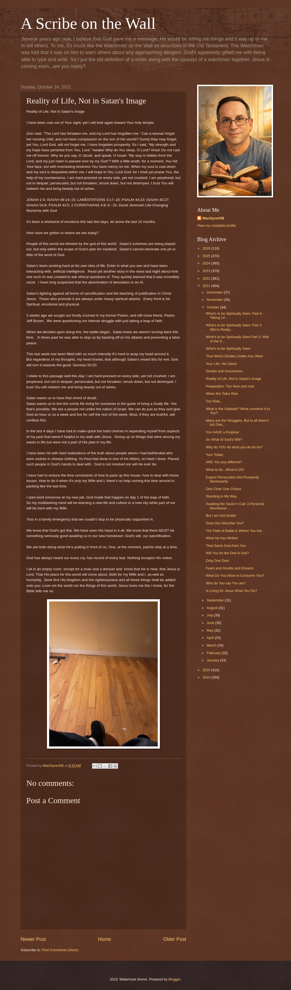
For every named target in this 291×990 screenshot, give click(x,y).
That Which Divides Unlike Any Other (234, 356)
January (213, 660)
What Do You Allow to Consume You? (235, 575)
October (213, 307)
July (210, 615)
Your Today (214, 455)
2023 (207, 271)
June (211, 623)
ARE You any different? (224, 462)
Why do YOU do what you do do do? (234, 447)
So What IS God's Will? (224, 439)
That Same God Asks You (226, 546)
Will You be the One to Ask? (227, 553)
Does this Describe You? (225, 523)
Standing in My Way (221, 496)
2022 (207, 278)
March (212, 645)
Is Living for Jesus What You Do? (231, 591)
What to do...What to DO (225, 470)
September (216, 600)
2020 (207, 670)
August (213, 608)
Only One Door (217, 561)
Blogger (175, 979)
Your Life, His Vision (221, 364)
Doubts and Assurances (224, 371)
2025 (207, 256)
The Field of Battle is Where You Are (234, 531)
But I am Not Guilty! (221, 515)
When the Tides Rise (222, 394)
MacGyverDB (213, 218)
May (210, 630)
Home (104, 939)
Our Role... (214, 401)
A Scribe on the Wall (88, 23)
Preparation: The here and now (230, 386)
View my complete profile (216, 225)
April (210, 638)
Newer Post (33, 939)
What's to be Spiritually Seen (228, 348)
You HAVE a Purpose (222, 432)
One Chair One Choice (223, 489)
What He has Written (222, 538)
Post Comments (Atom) (60, 950)
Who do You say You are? (226, 583)
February (214, 653)
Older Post (174, 939)
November (215, 300)
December (215, 292)
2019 (207, 677)
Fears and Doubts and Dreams (230, 568)
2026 (207, 248)
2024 (207, 263)
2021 (207, 286)
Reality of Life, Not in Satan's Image (233, 379)
